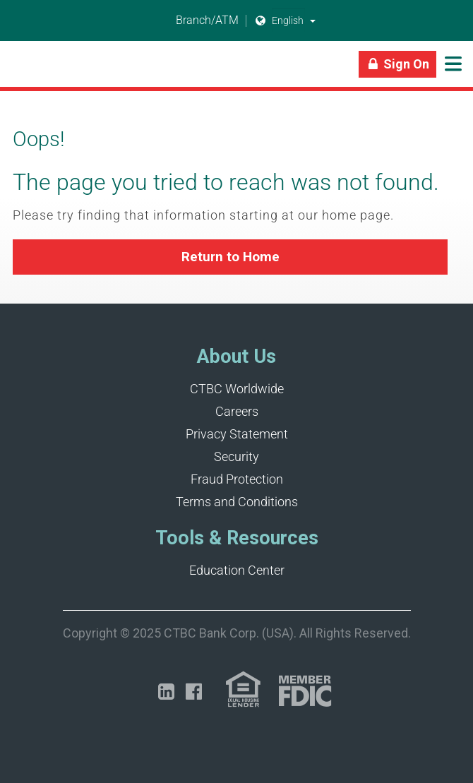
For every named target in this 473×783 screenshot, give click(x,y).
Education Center (237, 570)
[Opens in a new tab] (166, 691)
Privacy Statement (237, 433)
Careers (236, 411)
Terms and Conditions (237, 501)
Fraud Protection (237, 479)
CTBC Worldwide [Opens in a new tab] (237, 388)
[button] (312, 20)
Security (236, 456)
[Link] (14, 71)
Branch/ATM (199, 21)
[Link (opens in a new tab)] (243, 689)
